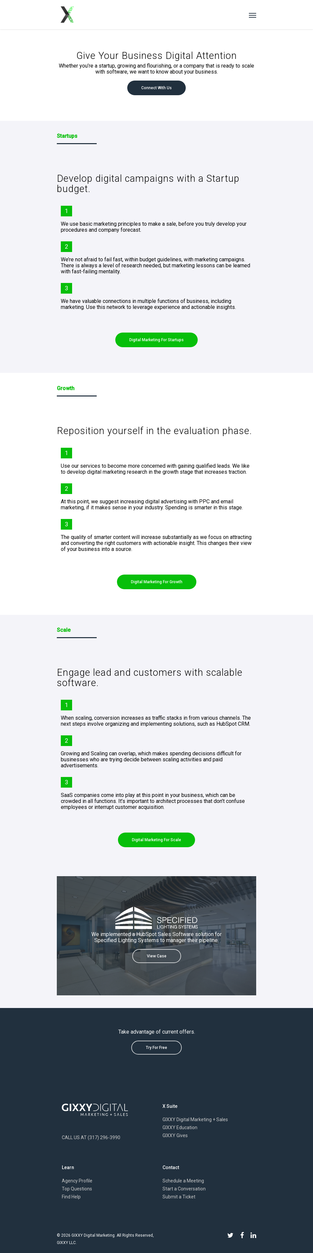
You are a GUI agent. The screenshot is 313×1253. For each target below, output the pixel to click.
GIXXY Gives (175, 1135)
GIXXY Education (179, 1127)
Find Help (71, 1196)
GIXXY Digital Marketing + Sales (195, 1119)
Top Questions (77, 1188)
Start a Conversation (184, 1188)
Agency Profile (77, 1180)
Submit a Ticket (178, 1196)
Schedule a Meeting (183, 1180)
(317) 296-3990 (104, 1137)
